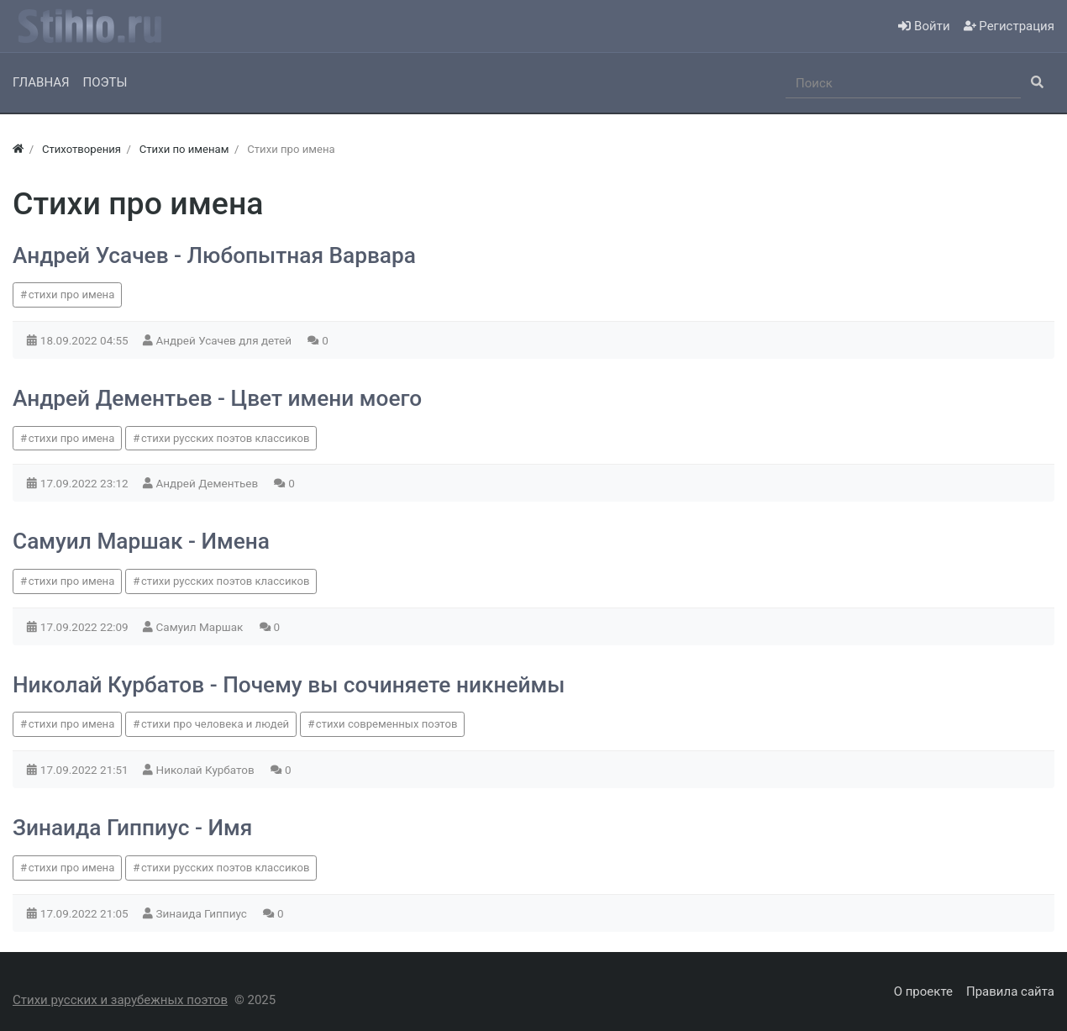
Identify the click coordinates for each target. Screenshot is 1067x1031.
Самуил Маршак (201, 627)
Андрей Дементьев (208, 483)
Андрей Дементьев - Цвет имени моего (217, 398)
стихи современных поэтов (387, 724)
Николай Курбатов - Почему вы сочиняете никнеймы (289, 684)
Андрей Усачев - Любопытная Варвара (214, 255)
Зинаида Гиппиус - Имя (132, 827)
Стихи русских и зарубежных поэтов (120, 999)
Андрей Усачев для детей (225, 340)
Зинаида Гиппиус (203, 913)
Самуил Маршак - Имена (141, 541)
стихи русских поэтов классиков (225, 438)
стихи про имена (72, 294)
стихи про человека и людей (215, 724)
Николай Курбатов (207, 769)
